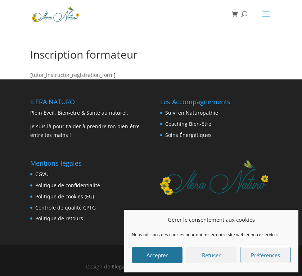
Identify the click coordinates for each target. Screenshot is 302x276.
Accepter (157, 255)
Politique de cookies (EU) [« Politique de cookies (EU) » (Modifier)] (64, 196)
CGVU (42, 174)
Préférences (265, 255)
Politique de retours (59, 218)
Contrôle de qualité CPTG (65, 207)
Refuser (211, 255)
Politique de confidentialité (67, 185)
